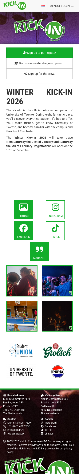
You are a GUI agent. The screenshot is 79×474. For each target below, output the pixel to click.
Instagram (51, 422)
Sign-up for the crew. (39, 73)
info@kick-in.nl (15, 429)
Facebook (50, 426)
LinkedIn (49, 433)
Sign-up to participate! (39, 52)
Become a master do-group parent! (39, 63)
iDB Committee (51, 441)
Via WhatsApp (15, 433)
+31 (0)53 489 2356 (18, 426)
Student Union (59, 445)
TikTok (48, 429)
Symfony (36, 445)
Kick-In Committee (30, 441)
